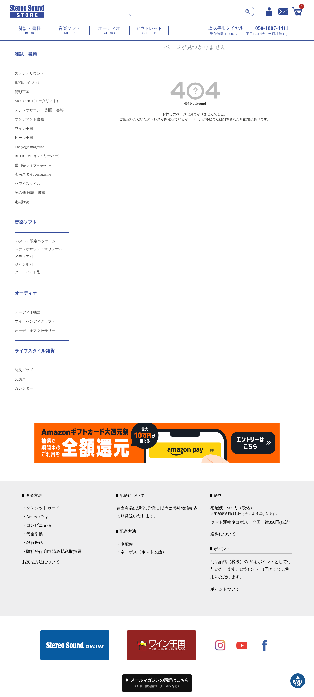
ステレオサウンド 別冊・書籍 (39, 110)
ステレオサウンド (29, 73)
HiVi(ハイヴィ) (27, 82)
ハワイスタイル (27, 184)
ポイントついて (225, 589)
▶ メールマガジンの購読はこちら (157, 683)
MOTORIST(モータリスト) (36, 101)
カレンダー (24, 388)
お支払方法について (41, 562)
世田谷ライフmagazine (33, 165)
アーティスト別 (27, 272)
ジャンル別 (24, 264)
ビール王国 (24, 138)
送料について (223, 534)
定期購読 (22, 202)
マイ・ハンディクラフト (35, 321)
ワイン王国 (24, 128)
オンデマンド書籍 (29, 119)
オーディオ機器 (27, 312)
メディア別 (24, 257)
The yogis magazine (29, 147)
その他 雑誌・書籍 (30, 193)
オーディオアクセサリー (35, 331)
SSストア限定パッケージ (35, 241)
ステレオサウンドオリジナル (39, 249)
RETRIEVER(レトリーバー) (37, 156)
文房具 (20, 379)
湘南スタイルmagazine (33, 174)
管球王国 (22, 92)
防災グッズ (24, 370)
